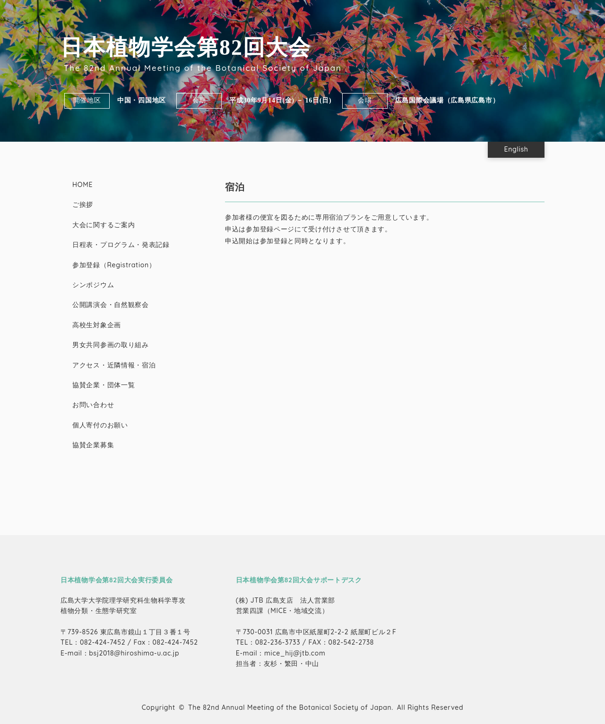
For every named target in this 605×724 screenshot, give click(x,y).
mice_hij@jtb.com (294, 653)
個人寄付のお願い (100, 425)
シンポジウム (93, 285)
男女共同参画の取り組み (110, 345)
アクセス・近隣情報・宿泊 (114, 365)
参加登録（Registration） (114, 265)
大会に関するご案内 (103, 225)
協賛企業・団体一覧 (103, 385)
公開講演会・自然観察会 (110, 304)
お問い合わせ (93, 404)
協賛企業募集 (93, 445)
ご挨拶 (82, 204)
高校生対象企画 (96, 325)
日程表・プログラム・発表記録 (121, 244)
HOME (82, 184)
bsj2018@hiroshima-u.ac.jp (134, 653)
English (516, 149)
